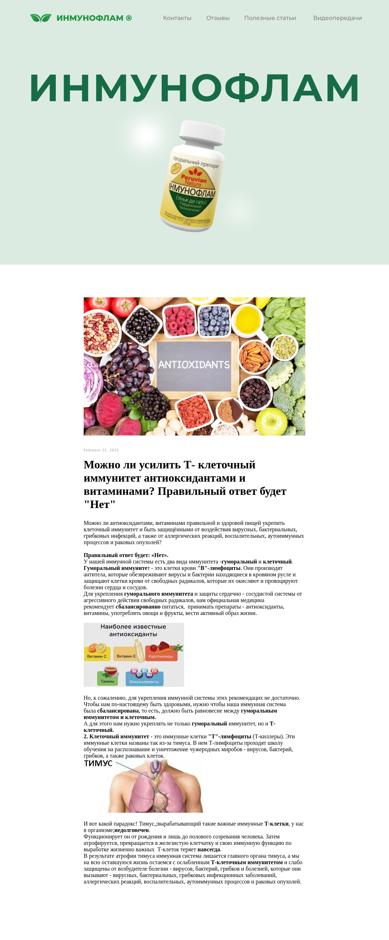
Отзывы (218, 18)
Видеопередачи (337, 18)
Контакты (177, 18)
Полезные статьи (270, 18)
